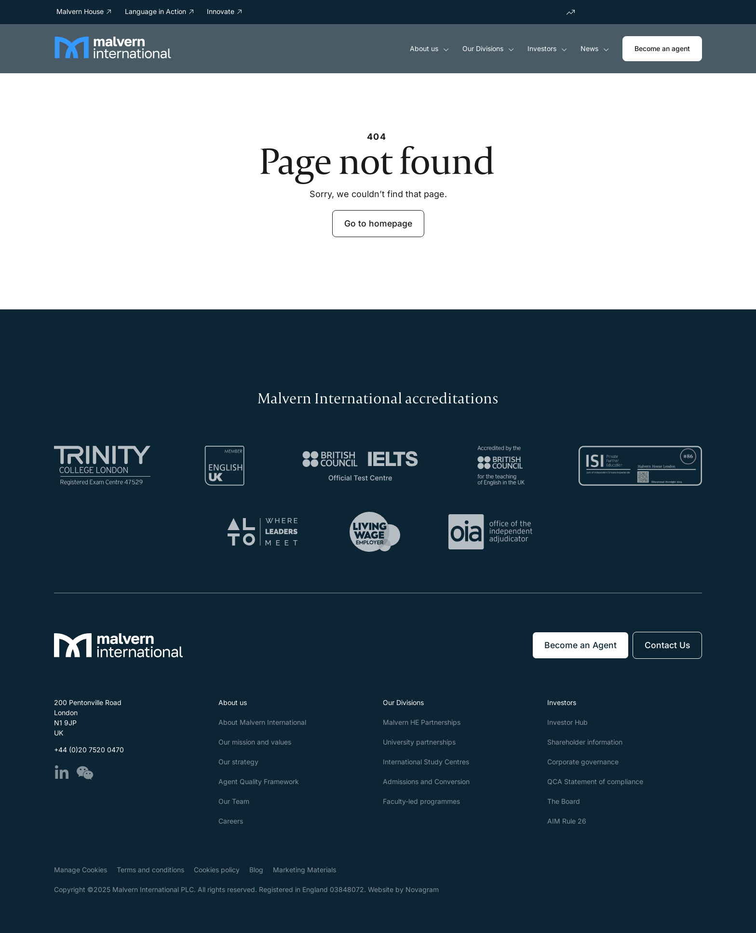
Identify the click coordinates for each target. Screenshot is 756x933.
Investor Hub (567, 722)
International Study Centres (426, 762)
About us (429, 48)
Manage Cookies (80, 870)
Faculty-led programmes (421, 801)
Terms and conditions (150, 870)
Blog (256, 870)
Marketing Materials (304, 870)
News (594, 48)
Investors (547, 48)
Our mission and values (254, 742)
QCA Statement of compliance (595, 781)
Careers (230, 821)
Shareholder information (584, 742)
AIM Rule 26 (566, 821)
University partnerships (419, 742)
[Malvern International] (113, 55)
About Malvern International (262, 722)
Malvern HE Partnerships (421, 722)
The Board (563, 801)
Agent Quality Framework (258, 781)
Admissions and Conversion (426, 781)
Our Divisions (488, 48)
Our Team (233, 801)
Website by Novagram (403, 889)
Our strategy (238, 762)
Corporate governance (583, 762)
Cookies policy (217, 870)
